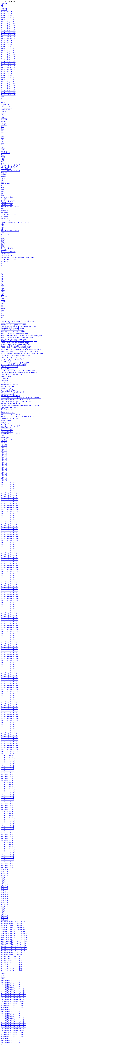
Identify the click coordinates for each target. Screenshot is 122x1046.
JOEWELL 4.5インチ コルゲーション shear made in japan (19, 341)
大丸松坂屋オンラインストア (10, 396)
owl (2, 146)
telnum (3, 300)
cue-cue (3, 308)
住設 (2, 97)
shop (2, 161)
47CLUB (3, 422)
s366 (2, 138)
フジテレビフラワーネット (9, 418)
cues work (4, 151)
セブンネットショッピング (9, 367)
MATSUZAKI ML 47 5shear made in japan (13, 324)
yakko (2, 139)
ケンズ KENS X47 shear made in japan (12, 330)
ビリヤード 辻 (5, 220)
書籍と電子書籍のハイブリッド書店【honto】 (16, 400)
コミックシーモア (7, 430)
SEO (2, 182)
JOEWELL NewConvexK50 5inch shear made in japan (17, 337)
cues (2, 307)
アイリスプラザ (6, 361)
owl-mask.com (5, 104)
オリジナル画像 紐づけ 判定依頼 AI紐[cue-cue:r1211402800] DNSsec (23, 353)
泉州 (2, 187)
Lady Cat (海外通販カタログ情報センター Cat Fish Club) (19, 372)
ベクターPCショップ (7, 394)
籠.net (2, 127)
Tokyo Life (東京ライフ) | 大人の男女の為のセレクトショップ (21, 401)
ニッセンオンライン (7, 369)
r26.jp (2, 114)
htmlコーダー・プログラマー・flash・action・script (17, 257)
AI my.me (4, 119)
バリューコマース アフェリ (10, 171)
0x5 (2, 312)
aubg (2, 310)
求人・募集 (4, 216)
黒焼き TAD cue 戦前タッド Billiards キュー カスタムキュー (20, 351)
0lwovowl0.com (5, 109)
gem (2, 144)
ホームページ (5, 183)
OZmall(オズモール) (7, 386)
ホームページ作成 (7, 197)
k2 (1, 134)
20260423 (4, 3)
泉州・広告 (4, 210)
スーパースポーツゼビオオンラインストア (15, 363)
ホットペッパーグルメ (8, 390)
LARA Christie (5, 437)
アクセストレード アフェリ (10, 165)
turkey (3, 148)
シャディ (4, 411)
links (2, 224)
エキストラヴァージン (8, 11)
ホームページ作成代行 (8, 201)
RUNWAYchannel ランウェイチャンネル (14, 922)
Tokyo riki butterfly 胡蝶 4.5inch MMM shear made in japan (19, 326)
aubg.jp (3, 156)
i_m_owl (3, 141)
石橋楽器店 (4, 380)
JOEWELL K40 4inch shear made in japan (13, 339)
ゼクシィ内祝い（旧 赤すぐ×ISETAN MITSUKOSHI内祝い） (21, 398)
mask (2, 149)
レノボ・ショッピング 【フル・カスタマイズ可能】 (18, 370)
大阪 (2, 185)
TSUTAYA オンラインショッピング (12, 359)
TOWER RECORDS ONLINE (10, 407)
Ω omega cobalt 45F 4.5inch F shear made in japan (16, 344)
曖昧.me (3, 176)
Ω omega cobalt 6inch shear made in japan (13, 323)
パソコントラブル (7, 205)
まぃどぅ (4, 102)
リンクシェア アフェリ (9, 167)
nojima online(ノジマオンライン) (11, 374)
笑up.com (4, 174)
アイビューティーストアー (9, 482)
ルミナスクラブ (6, 424)
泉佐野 (3, 193)
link (2, 5)
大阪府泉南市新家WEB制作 (10, 207)
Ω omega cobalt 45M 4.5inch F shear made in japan (16, 346)
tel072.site (4, 123)
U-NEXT (3, 435)
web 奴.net (4, 125)
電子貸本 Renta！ (7, 409)
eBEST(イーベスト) (7, 388)
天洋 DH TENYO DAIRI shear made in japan (14, 333)
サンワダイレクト (7, 432)
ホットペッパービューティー (10, 403)
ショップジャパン (7, 439)
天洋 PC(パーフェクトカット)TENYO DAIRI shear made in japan (21, 335)
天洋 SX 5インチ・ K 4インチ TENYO (13, 332)
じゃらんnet (4, 378)
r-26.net (3, 113)
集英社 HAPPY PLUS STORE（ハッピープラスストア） (19, 416)
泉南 (2, 195)
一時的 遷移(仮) (6, 153)
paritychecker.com (6, 108)
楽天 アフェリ (6, 169)
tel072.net (4, 118)
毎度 (2, 208)
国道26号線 (4, 212)
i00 (2, 305)
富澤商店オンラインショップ (10, 434)
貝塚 (2, 191)
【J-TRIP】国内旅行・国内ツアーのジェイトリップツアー (20, 405)
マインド (4, 100)
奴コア (3, 131)
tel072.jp (3, 116)
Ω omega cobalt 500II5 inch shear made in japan (15, 342)
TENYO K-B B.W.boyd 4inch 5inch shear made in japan (17, 321)
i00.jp (2, 158)
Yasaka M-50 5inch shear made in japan (12, 328)
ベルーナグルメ (6, 420)
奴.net (2, 129)
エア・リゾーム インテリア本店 (11, 956)
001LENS (4, 441)
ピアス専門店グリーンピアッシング (12, 392)
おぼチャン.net (5, 106)
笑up (2, 155)
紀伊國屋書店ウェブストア (9, 384)
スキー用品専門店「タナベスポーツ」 (13, 980)
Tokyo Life (4, 447)
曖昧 (2, 317)
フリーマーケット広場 (8, 214)
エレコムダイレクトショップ (10, 414)
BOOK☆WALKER (7, 428)
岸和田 (3, 189)
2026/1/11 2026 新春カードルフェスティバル (15, 222)
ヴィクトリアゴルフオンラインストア (13, 365)
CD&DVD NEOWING (8, 413)
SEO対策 (3, 199)
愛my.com (4, 121)
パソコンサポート (7, 203)
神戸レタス (4, 869)
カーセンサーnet (6, 376)
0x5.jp (2, 160)
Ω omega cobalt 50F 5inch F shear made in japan (15, 347)
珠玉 (2, 132)
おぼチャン (4, 301)
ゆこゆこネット (6, 382)
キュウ (3, 98)
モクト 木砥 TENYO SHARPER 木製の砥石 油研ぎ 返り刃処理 (21, 349)
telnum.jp (3, 111)
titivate (3, 972)
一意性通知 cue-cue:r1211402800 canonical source (16, 355)
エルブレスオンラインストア (10, 426)
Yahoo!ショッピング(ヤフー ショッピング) (14, 357)
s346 (2, 136)
